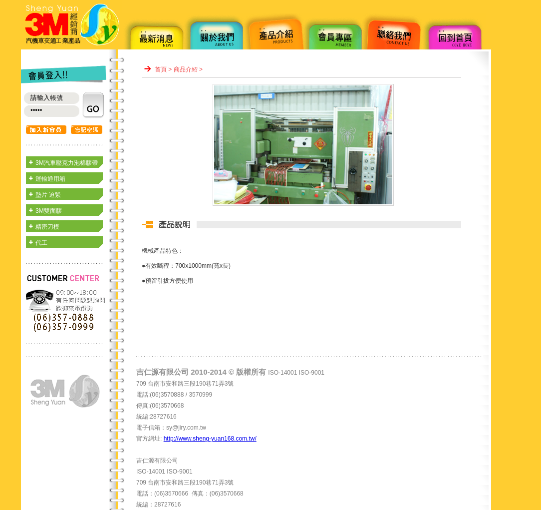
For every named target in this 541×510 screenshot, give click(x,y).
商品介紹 (186, 69)
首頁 (161, 69)
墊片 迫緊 (48, 194)
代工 (41, 242)
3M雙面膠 (48, 210)
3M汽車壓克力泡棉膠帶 (66, 162)
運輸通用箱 (50, 178)
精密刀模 (47, 226)
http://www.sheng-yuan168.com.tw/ (210, 438)
